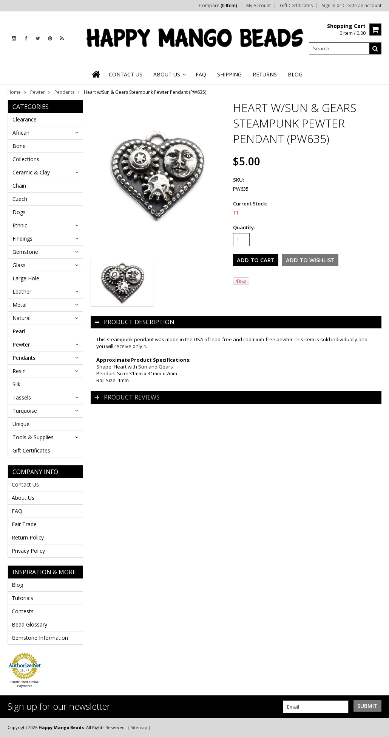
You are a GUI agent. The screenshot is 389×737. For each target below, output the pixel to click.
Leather (21, 291)
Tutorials (22, 598)
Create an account (362, 5)
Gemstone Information (40, 637)
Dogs (19, 212)
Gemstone (25, 251)
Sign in (328, 5)
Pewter (37, 92)
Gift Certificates (296, 5)
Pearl (18, 331)
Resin (19, 371)
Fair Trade (24, 524)
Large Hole (25, 278)
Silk (16, 384)
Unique (20, 424)
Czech (19, 198)
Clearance (24, 119)
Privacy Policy (28, 550)
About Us (23, 497)
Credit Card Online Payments (25, 684)
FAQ (17, 511)
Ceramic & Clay (31, 172)
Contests (23, 611)
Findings (22, 238)
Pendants (64, 92)
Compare (218, 5)
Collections (25, 159)
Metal (19, 304)
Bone (19, 145)
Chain (19, 185)
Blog (17, 584)
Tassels (21, 397)
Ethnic (19, 225)
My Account (258, 5)
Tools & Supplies (33, 437)
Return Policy (28, 537)
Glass (19, 265)
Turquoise (24, 410)
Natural (21, 318)
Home (14, 92)
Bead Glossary (29, 624)
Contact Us (25, 484)
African (20, 132)
